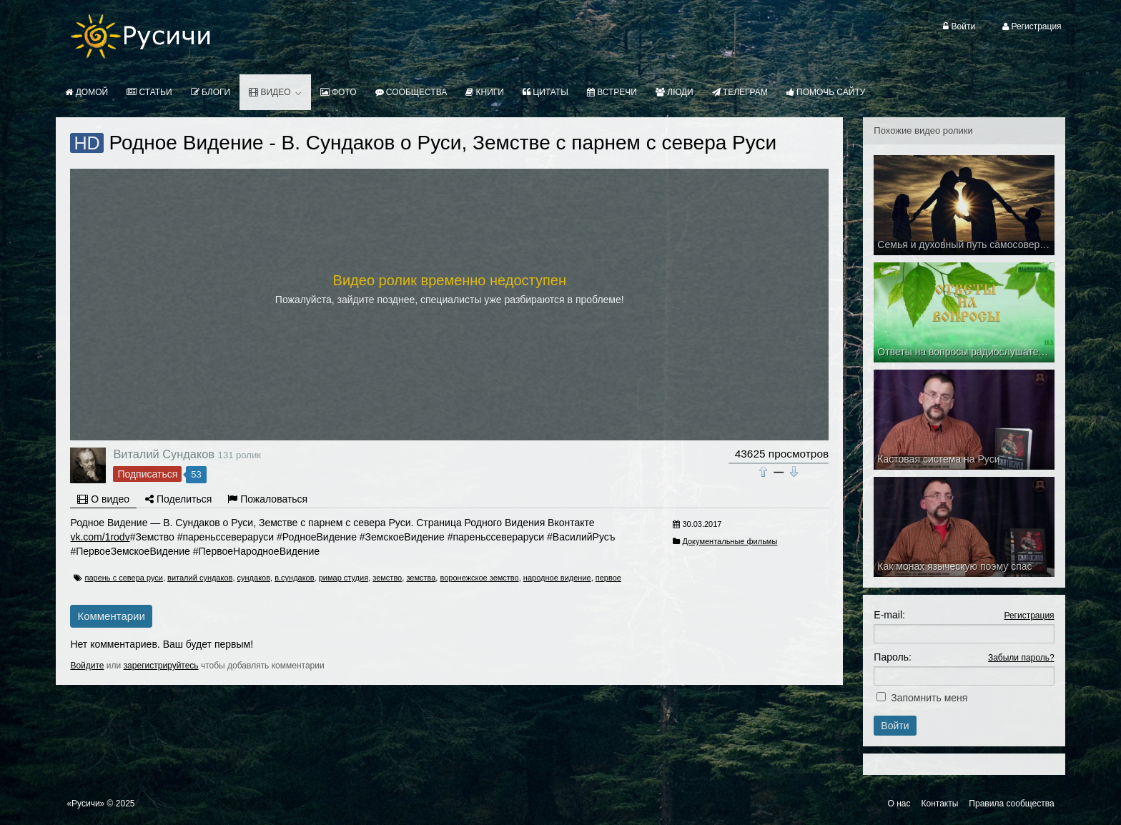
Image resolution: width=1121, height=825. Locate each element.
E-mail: (889, 615)
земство (387, 577)
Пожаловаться (267, 499)
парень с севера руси (123, 577)
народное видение (557, 577)
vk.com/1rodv (99, 537)
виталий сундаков (199, 577)
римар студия (343, 577)
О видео (103, 499)
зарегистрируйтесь (161, 666)
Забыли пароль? (1021, 658)
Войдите (87, 666)
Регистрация (1029, 616)
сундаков (254, 577)
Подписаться (147, 474)
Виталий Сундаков (163, 454)
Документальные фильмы (729, 541)
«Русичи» (85, 804)
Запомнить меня (929, 697)
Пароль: (892, 657)
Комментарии (110, 616)
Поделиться (178, 499)
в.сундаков (294, 577)
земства (420, 577)
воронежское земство (479, 577)
